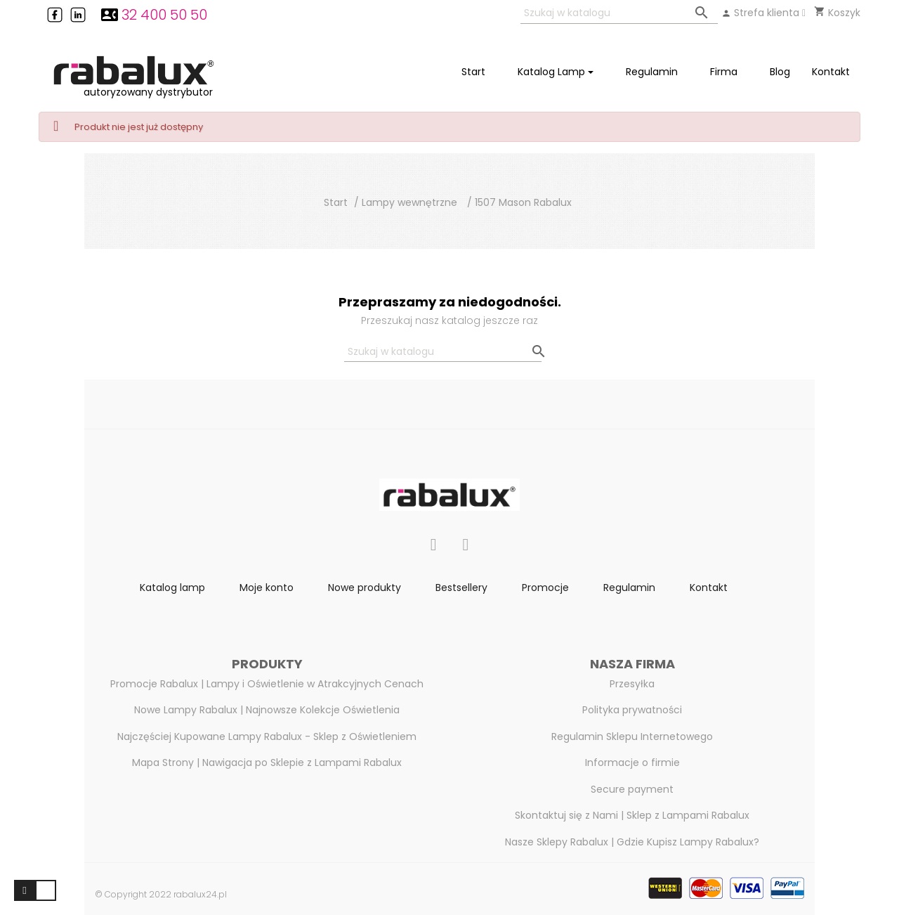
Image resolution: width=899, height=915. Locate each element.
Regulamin (629, 587)
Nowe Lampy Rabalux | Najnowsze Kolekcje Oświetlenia (267, 710)
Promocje (545, 587)
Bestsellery (461, 587)
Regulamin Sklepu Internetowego (632, 736)
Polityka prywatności (632, 710)
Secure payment (632, 789)
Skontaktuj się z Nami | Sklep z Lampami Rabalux (632, 815)
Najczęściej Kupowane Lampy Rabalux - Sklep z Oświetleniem (266, 736)
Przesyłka (632, 684)
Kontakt (709, 587)
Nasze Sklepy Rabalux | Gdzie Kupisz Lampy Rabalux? (632, 842)
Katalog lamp (172, 587)
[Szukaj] (619, 14)
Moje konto (266, 587)
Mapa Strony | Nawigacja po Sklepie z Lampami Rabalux (267, 762)
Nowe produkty (364, 587)
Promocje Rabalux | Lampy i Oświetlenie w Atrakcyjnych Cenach (267, 684)
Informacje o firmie (632, 762)
